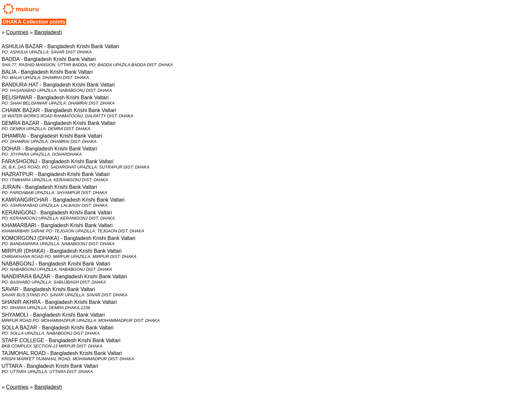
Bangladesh (48, 32)
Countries (17, 32)
